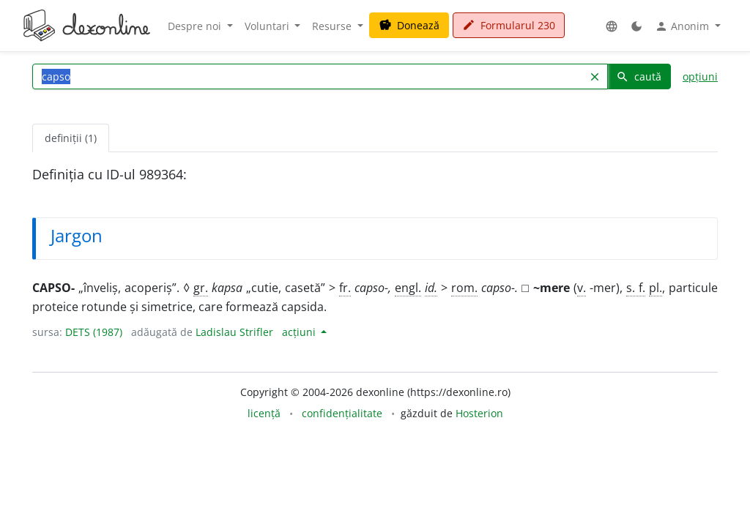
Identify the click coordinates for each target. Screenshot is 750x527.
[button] (611, 26)
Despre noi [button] (196, 26)
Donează (409, 25)
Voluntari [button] (268, 26)
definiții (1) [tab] (71, 138)
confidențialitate (342, 413)
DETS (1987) (93, 332)
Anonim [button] (683, 26)
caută (638, 76)
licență (264, 413)
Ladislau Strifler (234, 332)
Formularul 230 (508, 25)
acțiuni (300, 332)
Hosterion (479, 413)
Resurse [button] (333, 26)
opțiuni (700, 76)
